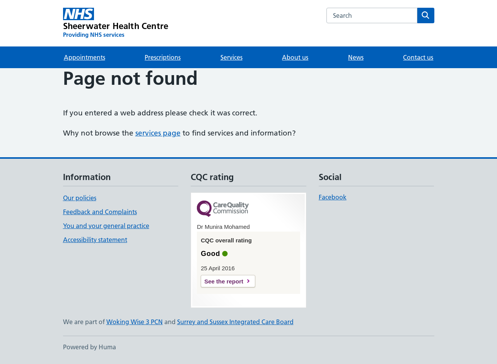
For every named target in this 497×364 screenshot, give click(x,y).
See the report (223, 281)
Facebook (333, 197)
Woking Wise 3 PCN (134, 322)
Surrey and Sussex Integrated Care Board (235, 322)
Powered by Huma (89, 347)
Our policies (79, 198)
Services (231, 57)
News (356, 57)
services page (158, 133)
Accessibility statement (95, 240)
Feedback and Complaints (100, 212)
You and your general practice (106, 226)
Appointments (84, 57)
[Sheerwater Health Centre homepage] (116, 23)
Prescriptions (163, 57)
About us (295, 57)
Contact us (418, 57)
